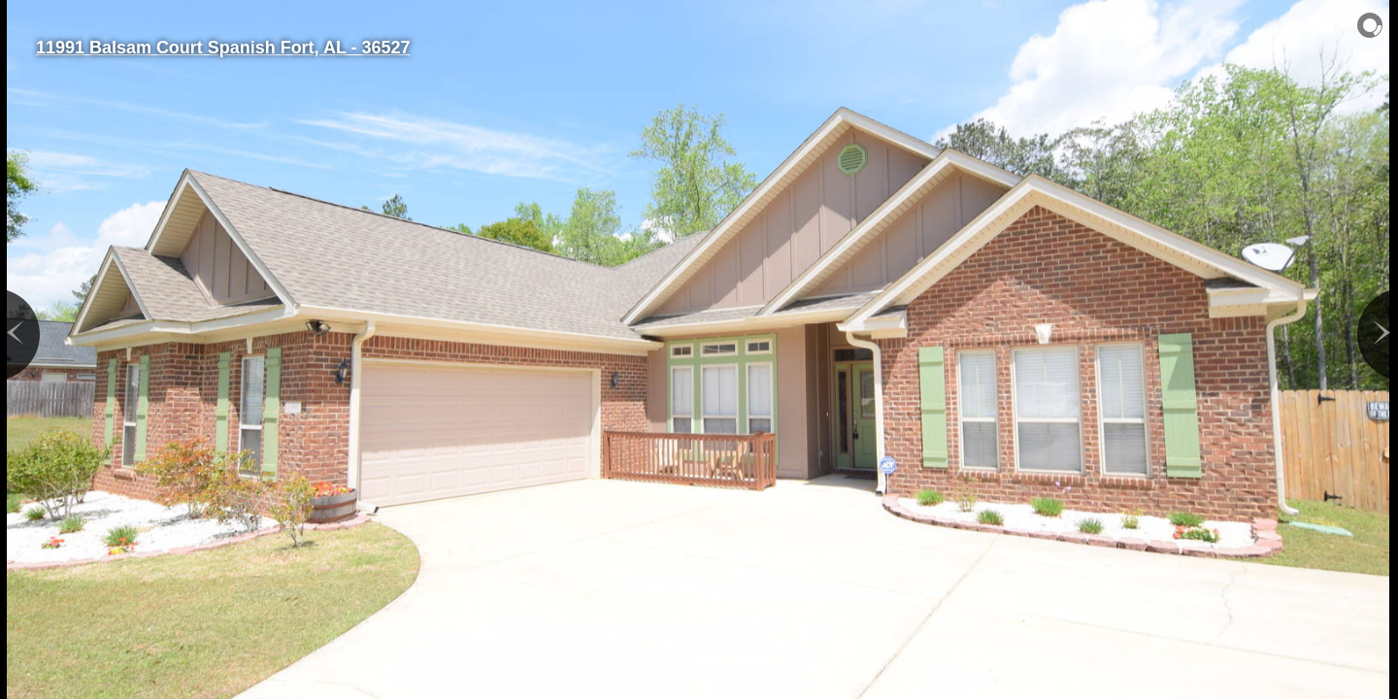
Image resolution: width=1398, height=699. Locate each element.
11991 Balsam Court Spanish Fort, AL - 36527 (223, 47)
